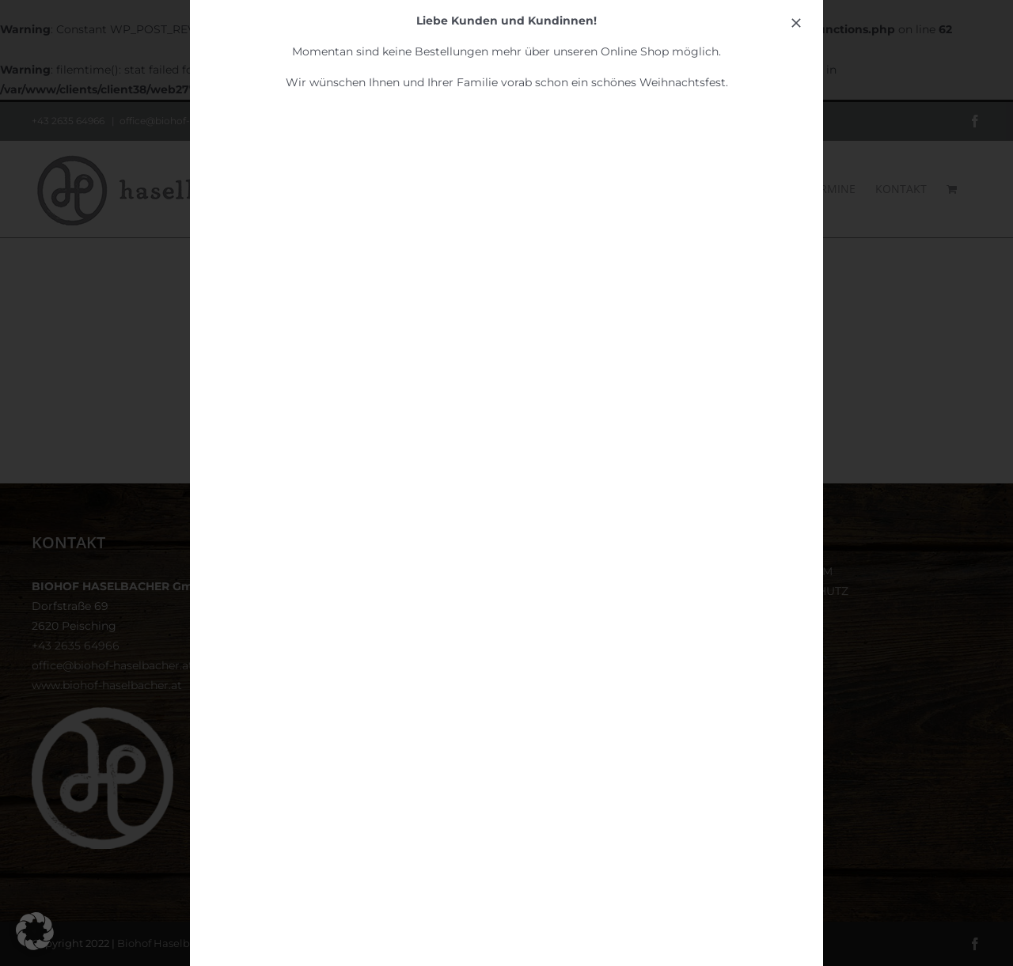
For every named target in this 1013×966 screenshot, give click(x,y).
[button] (35, 931)
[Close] (796, 23)
